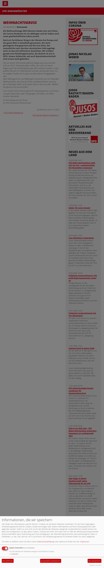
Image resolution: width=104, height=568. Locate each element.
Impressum (84, 541)
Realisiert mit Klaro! (95, 565)
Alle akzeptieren (94, 561)
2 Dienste (13, 554)
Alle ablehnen (7, 561)
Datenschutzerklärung (45, 541)
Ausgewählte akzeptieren (50, 561)
